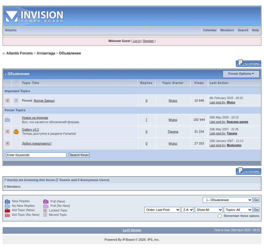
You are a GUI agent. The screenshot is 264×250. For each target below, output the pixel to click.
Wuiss (173, 100)
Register (148, 41)
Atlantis (11, 30)
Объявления (70, 53)
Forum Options (239, 73)
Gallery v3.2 (30, 129)
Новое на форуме (35, 117)
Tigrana (172, 131)
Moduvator (234, 145)
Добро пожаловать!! (36, 143)
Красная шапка (237, 121)
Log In (137, 41)
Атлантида (46, 53)
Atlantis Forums (19, 53)
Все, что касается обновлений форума (50, 122)
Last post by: (218, 102)
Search (243, 30)
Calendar (210, 30)
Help (255, 30)
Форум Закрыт (44, 100)
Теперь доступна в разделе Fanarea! (49, 133)
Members (227, 30)
